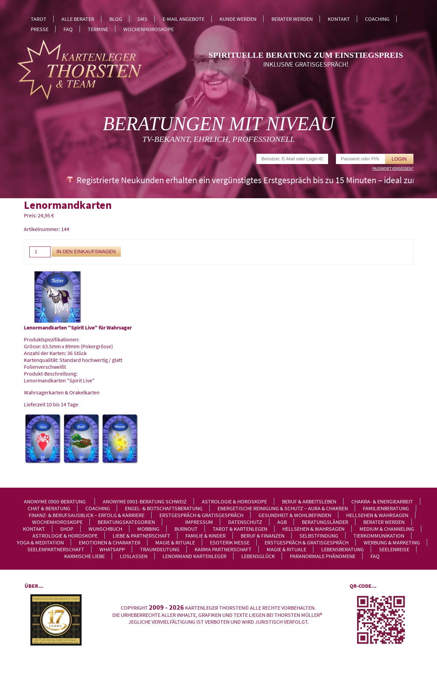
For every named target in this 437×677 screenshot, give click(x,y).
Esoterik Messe (230, 542)
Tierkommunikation (378, 535)
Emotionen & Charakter (109, 542)
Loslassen (133, 556)
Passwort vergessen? (392, 168)
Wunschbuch (105, 528)
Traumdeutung (160, 549)
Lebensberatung (342, 549)
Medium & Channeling (387, 528)
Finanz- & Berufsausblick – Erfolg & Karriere (86, 515)
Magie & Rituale (175, 542)
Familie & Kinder (205, 535)
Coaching (377, 18)
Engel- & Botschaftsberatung (163, 508)
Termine (98, 29)
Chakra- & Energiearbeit (382, 501)
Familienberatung (386, 508)
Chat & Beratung (49, 508)
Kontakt (339, 18)
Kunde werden (238, 18)
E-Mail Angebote (184, 18)
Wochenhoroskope (148, 29)
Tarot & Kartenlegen (240, 528)
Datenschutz (245, 521)
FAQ (68, 29)
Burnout (186, 528)
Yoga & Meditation (40, 542)
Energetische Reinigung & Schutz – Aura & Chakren (282, 508)
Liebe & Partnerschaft (141, 535)
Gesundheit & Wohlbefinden (294, 515)
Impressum (199, 521)
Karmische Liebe (84, 556)
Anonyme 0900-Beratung (55, 501)
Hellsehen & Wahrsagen (377, 515)
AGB (282, 521)
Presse (39, 29)
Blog (115, 18)
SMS (142, 18)
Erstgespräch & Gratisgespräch (201, 515)
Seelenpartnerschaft (55, 549)
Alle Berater (77, 18)
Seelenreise (394, 549)
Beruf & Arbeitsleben (309, 501)
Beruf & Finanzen (262, 535)
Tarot (38, 18)
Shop (66, 528)
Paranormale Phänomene (322, 556)
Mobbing (148, 528)
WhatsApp (112, 549)
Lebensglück (258, 556)
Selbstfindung (318, 535)
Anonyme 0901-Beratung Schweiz (145, 501)
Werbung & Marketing (392, 542)
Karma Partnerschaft (223, 549)
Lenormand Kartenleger (194, 556)
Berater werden (292, 18)
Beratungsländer (325, 521)
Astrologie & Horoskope (234, 501)
